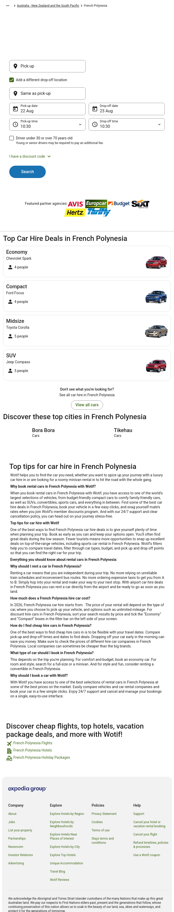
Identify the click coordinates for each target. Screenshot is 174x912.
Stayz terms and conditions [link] (103, 816)
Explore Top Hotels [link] (63, 830)
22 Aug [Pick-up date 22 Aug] (27, 86)
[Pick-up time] (47, 100)
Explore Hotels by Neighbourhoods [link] (62, 799)
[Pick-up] (47, 69)
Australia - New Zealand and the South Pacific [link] (69, 6)
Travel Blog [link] (57, 847)
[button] (87, 132)
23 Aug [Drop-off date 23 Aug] (106, 86)
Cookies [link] (97, 797)
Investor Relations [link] (20, 830)
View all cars (86, 380)
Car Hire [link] (27, 6)
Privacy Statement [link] (104, 789)
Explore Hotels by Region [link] (67, 789)
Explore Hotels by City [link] (65, 822)
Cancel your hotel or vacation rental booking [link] (149, 799)
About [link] (12, 789)
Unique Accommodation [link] (66, 838)
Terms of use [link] (101, 805)
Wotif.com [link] (10, 6)
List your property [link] (20, 805)
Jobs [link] (11, 797)
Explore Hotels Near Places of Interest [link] (63, 812)
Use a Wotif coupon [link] (146, 830)
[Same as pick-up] (127, 69)
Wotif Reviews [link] (59, 855)
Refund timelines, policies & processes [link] (150, 820)
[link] (87, 719)
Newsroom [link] (15, 822)
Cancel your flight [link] (145, 810)
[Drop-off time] (127, 100)
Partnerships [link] (17, 814)
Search (27, 147)
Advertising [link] (16, 838)
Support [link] (138, 789)
